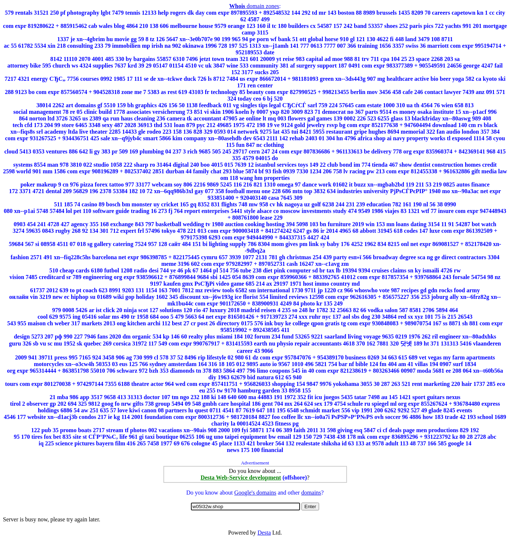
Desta (264, 532)
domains (311, 492)
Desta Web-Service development (240, 477)
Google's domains (255, 492)
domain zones (254, 6)
